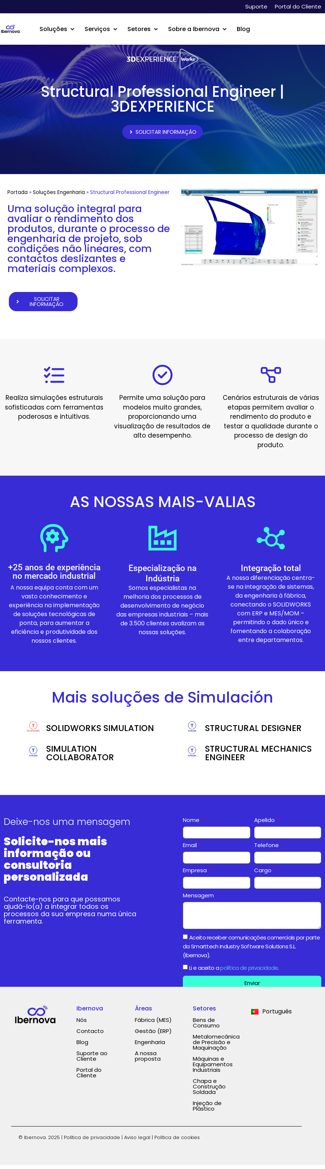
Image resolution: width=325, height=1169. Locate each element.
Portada (17, 194)
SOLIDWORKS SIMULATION (100, 732)
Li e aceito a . (233, 972)
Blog (82, 1046)
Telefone (267, 850)
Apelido (265, 825)
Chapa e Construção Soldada (209, 1090)
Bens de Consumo (206, 1027)
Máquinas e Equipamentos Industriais (213, 1068)
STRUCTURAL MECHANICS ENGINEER (258, 757)
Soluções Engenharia (59, 194)
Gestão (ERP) (153, 1035)
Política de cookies (177, 1141)
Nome (192, 825)
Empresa (195, 875)
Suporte (256, 6)
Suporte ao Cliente (91, 1060)
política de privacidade (249, 972)
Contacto (90, 1035)
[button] (57, 29)
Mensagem (198, 900)
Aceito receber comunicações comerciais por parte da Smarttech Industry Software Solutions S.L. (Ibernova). (251, 950)
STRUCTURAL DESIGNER (253, 732)
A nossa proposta (148, 1060)
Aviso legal (137, 1141)
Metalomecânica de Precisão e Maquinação (216, 1046)
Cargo (263, 875)
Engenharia (150, 1046)
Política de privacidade (92, 1141)
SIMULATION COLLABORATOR (80, 757)
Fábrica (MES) (153, 1024)
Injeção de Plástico (207, 1110)
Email (190, 850)
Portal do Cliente (298, 6)
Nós (81, 1024)
